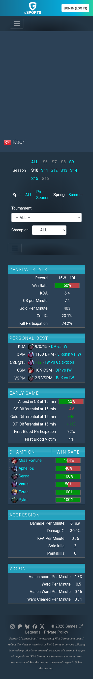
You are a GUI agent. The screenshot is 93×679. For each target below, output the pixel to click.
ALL (34, 162)
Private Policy (56, 632)
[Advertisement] (46, 81)
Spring (58, 194)
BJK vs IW (65, 378)
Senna (20, 476)
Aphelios (22, 468)
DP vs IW (59, 346)
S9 (71, 162)
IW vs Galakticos (59, 362)
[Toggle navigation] (17, 24)
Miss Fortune (26, 460)
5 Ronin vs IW (69, 354)
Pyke (19, 499)
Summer (75, 194)
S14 (73, 170)
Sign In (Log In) (75, 8)
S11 (44, 170)
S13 (64, 170)
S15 (34, 178)
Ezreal (20, 492)
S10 (34, 170)
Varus (20, 484)
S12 (54, 170)
